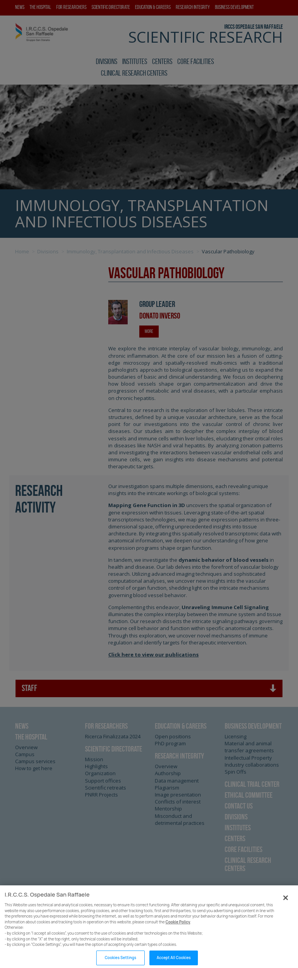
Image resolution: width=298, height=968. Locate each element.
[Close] (285, 903)
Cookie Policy (178, 927)
